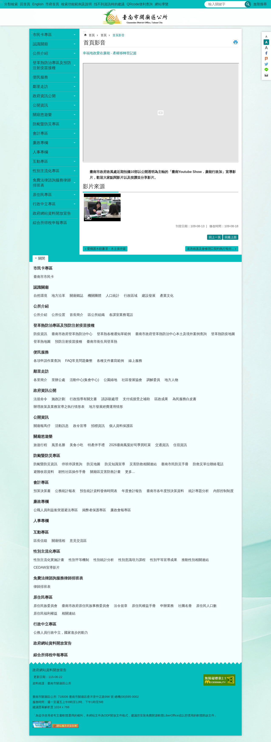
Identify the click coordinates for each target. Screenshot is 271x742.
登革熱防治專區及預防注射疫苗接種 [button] (52, 65)
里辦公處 (58, 380)
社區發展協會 (132, 380)
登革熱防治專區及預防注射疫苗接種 (64, 325)
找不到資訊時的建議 (109, 4)
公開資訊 (41, 417)
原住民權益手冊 (144, 606)
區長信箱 (40, 540)
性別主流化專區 (46, 551)
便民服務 (41, 352)
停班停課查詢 (72, 464)
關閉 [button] (41, 258)
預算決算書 (42, 491)
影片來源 (94, 186)
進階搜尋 (260, 4)
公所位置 (58, 315)
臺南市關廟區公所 (135, 17)
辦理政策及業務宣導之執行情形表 (59, 406)
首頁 (92, 35)
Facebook (266, 53)
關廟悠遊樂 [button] (42, 115)
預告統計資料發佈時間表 (98, 491)
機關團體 (94, 295)
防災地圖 (93, 464)
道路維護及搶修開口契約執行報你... (210, 248)
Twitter (266, 64)
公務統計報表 (65, 491)
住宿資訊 (180, 445)
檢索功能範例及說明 (76, 4)
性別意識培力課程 (131, 560)
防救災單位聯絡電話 (208, 464)
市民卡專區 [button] (42, 35)
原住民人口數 (206, 606)
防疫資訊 (40, 334)
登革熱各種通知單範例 (114, 334)
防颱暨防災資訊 (45, 464)
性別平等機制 (79, 560)
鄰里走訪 (41, 371)
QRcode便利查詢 (140, 4)
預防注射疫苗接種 (68, 341)
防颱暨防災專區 (46, 456)
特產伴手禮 (96, 445)
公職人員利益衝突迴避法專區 (56, 510)
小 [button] (266, 36)
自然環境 (40, 295)
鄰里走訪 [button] (40, 86)
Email (266, 75)
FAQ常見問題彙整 (78, 360)
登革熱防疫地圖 (223, 334)
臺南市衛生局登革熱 (102, 341)
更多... (130, 472)
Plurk (266, 58)
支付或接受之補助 (136, 399)
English (37, 4)
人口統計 (112, 295)
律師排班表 (42, 586)
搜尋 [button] (248, 4)
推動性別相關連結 (195, 560)
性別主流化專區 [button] (46, 171)
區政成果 (161, 399)
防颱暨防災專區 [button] (46, 124)
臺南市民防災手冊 (174, 464)
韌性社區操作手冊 (72, 472)
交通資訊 (162, 445)
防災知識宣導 (115, 464)
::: (1, 2)
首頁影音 (118, 35)
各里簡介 (40, 380)
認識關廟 (41, 287)
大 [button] (266, 47)
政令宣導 (80, 426)
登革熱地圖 (42, 341)
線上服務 (135, 360)
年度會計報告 (132, 491)
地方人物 (171, 380)
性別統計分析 (103, 560)
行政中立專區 (44, 624)
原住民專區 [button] (42, 195)
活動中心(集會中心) (84, 380)
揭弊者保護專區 (94, 510)
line (266, 70)
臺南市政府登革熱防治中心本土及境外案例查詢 (171, 334)
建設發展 (148, 295)
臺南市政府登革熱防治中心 (72, 334)
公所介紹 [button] (40, 53)
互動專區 (41, 532)
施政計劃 (58, 399)
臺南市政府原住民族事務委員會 (85, 606)
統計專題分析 (198, 491)
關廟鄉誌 (76, 295)
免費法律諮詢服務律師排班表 (58, 578)
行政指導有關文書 (83, 399)
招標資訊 (98, 426)
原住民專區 (42, 597)
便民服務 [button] (40, 77)
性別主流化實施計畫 (49, 560)
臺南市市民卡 (44, 276)
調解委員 (153, 380)
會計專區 (41, 482)
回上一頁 (215, 237)
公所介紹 (41, 306)
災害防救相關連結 (143, 464)
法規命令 (40, 399)
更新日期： (41, 677)
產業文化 (167, 295)
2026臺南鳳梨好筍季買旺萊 (130, 445)
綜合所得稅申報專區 (50, 223)
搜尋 (207, 3)
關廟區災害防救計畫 (105, 472)
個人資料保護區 (121, 426)
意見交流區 (78, 540)
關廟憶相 (58, 540)
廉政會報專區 (120, 510)
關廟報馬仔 (42, 426)
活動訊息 (62, 426)
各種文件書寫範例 (110, 360)
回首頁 (25, 4)
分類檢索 (11, 4)
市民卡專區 (42, 268)
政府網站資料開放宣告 (52, 213)
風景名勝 (58, 445)
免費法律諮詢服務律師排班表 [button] (52, 182)
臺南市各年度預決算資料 (165, 491)
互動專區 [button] (40, 161)
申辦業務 (167, 606)
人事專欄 (40, 152)
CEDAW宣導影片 (47, 567)
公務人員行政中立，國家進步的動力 (61, 632)
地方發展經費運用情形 (106, 406)
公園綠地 (110, 380)
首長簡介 (76, 315)
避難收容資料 (44, 472)
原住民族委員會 (45, 606)
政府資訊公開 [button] (44, 96)
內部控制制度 (223, 491)
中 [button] (266, 42)
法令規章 (120, 606)
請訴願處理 (109, 399)
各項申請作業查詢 (47, 360)
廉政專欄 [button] (40, 143)
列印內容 (235, 42)
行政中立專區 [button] (44, 204)
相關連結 (68, 613)
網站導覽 (161, 4)
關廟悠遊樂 (42, 436)
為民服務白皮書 (184, 399)
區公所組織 (96, 315)
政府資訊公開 (44, 390)
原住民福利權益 (45, 613)
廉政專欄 (41, 501)
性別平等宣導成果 (163, 560)
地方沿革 (58, 295)
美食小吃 (76, 445)
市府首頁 (52, 4)
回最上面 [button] (231, 237)
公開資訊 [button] (40, 105)
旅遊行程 (40, 445)
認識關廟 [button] (40, 44)
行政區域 (130, 295)
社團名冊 (185, 606)
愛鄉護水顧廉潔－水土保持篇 (106, 248)
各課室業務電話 (121, 315)
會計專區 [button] (40, 133)
